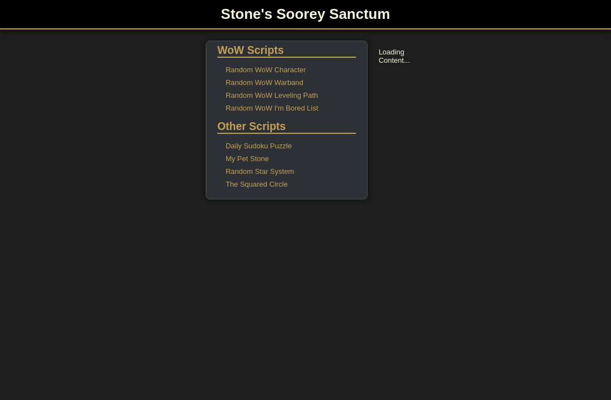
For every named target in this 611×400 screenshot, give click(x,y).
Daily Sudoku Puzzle (259, 146)
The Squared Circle (257, 184)
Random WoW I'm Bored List (272, 108)
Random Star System (260, 171)
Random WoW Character (266, 70)
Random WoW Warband (264, 82)
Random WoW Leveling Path (272, 95)
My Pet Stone (247, 158)
